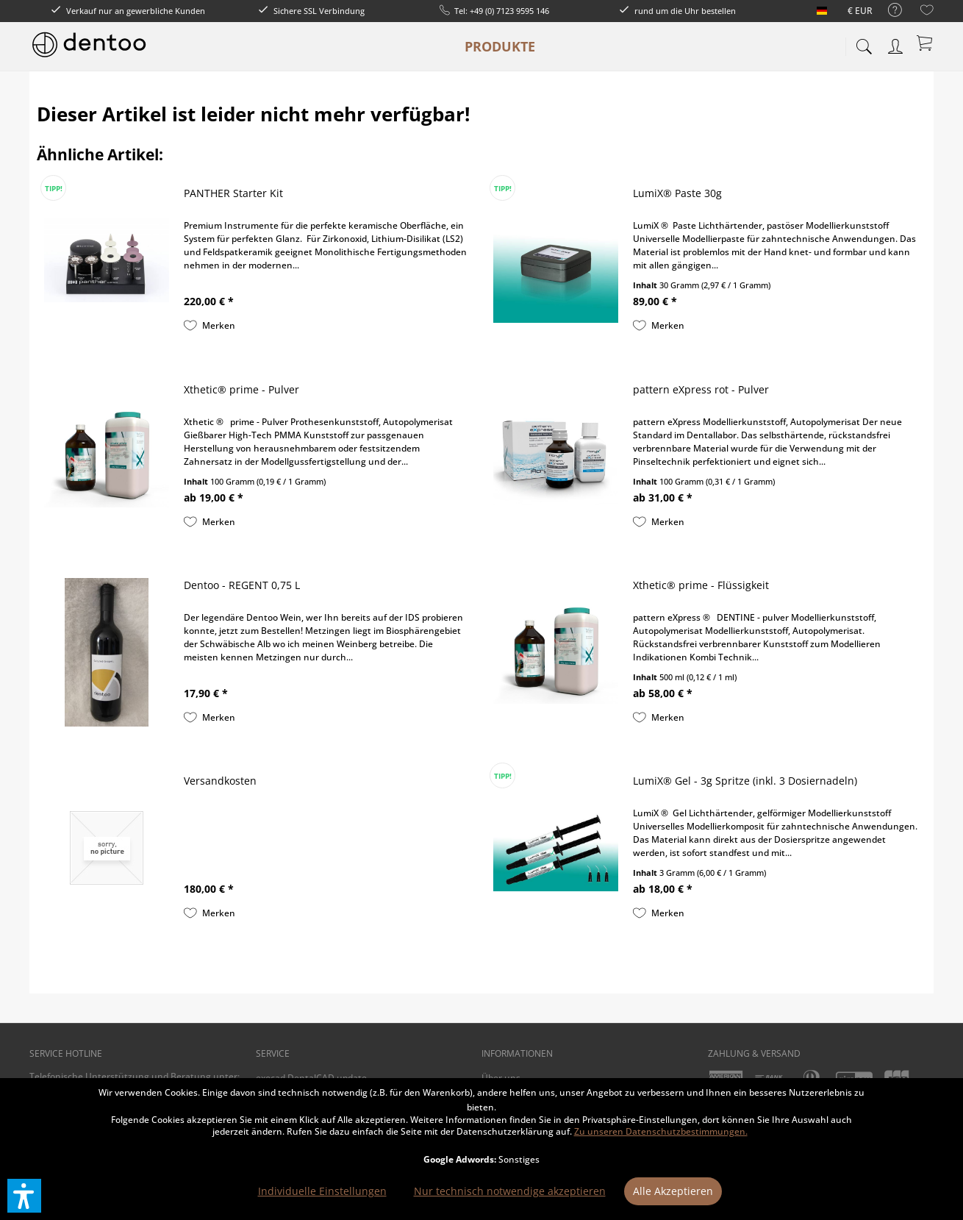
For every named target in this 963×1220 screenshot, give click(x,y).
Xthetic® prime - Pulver (241, 389)
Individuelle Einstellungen (322, 1191)
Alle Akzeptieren (673, 1191)
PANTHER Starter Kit (233, 193)
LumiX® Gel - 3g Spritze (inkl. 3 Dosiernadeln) (745, 781)
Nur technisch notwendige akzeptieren (510, 1191)
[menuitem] (887, 10)
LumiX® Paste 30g (677, 193)
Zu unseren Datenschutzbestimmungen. (661, 1131)
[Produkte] (500, 46)
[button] (24, 1196)
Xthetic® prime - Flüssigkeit (701, 585)
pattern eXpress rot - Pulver (701, 389)
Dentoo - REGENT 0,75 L (242, 585)
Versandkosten (220, 781)
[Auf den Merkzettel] (209, 326)
